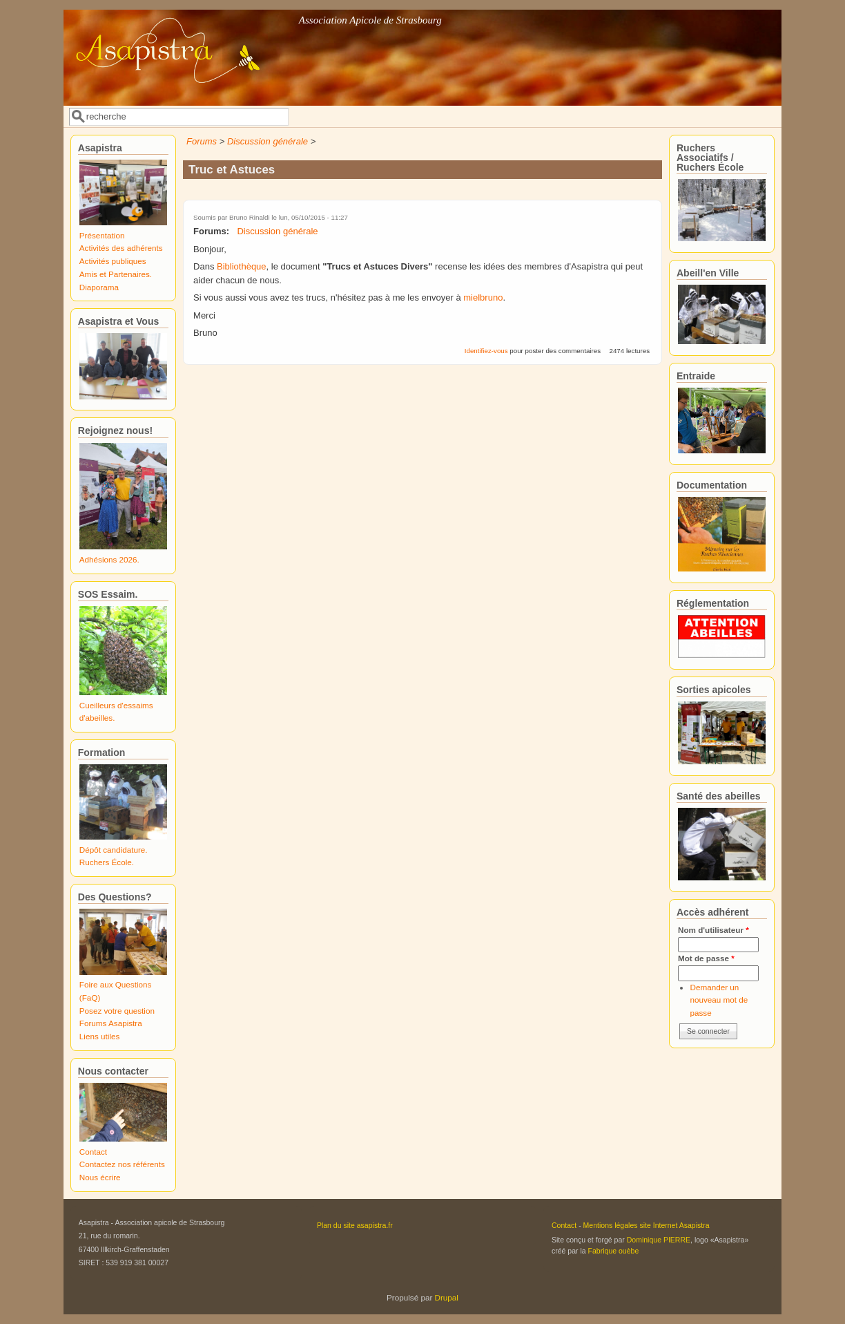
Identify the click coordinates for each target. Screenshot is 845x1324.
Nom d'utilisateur (713, 929)
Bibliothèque (241, 266)
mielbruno (483, 297)
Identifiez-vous (486, 350)
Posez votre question (117, 1010)
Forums (201, 141)
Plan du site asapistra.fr (355, 1225)
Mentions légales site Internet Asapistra (646, 1225)
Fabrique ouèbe (613, 1251)
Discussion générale (267, 141)
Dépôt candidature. (113, 849)
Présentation (102, 235)
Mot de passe (706, 958)
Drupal (446, 1297)
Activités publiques (112, 260)
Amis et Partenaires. (115, 273)
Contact (93, 1151)
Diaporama (99, 287)
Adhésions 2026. (109, 559)
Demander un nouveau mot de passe (719, 1000)
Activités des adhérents (121, 247)
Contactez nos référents (122, 1164)
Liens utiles (99, 1036)
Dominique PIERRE (658, 1240)
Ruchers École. (106, 862)
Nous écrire (100, 1177)
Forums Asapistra (110, 1023)
